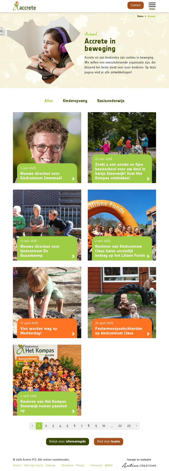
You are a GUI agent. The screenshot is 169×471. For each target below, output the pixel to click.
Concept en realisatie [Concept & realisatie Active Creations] (139, 463)
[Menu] (152, 4)
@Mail (108, 465)
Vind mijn (108, 441)
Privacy (80, 465)
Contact (135, 5)
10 (103, 426)
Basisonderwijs (111, 101)
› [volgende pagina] (136, 426)
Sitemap (50, 465)
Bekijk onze (67, 441)
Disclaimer (68, 465)
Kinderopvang (75, 101)
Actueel (151, 16)
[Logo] (24, 6)
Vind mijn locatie (33, 465)
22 (120, 426)
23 (129, 426)
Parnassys (96, 465)
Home (140, 16)
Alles (48, 101)
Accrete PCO (29, 459)
